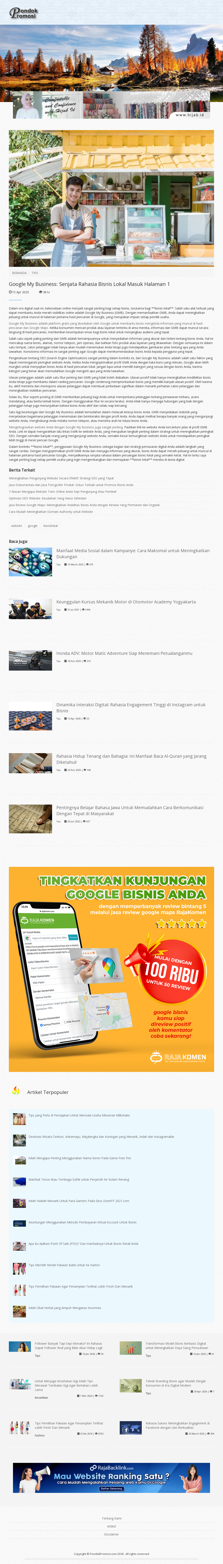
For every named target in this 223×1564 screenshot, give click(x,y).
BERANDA (19, 273)
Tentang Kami (111, 1518)
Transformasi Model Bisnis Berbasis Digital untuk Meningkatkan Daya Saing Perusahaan (177, 1345)
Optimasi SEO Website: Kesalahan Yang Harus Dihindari (47, 498)
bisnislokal (50, 526)
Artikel (111, 1526)
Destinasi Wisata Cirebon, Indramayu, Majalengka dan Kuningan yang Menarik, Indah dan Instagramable (101, 1137)
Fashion (40, 1435)
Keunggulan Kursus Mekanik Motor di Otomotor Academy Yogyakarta (126, 602)
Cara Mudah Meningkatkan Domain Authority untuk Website (51, 512)
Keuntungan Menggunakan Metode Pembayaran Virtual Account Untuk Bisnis (83, 1222)
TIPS (35, 273)
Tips (58, 564)
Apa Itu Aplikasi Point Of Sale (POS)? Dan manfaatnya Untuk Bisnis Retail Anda (83, 1244)
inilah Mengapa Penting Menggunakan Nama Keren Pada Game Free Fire (80, 1158)
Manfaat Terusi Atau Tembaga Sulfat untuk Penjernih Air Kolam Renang (79, 1179)
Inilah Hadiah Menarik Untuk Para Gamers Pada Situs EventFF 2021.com (79, 1201)
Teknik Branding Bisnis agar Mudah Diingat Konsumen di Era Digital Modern (176, 1383)
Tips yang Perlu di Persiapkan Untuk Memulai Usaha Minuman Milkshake (79, 1115)
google (33, 526)
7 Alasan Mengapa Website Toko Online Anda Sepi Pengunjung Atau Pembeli (62, 491)
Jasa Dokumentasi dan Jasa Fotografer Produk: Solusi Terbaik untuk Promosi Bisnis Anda (71, 485)
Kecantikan (41, 1397)
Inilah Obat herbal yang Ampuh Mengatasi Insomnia (65, 1308)
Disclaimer (111, 1534)
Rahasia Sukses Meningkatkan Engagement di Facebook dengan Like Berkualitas (178, 1425)
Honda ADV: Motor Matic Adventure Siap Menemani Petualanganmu (124, 653)
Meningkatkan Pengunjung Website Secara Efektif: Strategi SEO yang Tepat (61, 478)
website (16, 526)
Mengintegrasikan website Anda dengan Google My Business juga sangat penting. (66, 427)
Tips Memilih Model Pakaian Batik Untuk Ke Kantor (64, 1265)
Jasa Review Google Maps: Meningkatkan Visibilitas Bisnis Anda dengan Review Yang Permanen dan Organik (84, 505)
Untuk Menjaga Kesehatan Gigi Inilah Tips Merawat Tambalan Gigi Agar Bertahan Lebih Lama (66, 1385)
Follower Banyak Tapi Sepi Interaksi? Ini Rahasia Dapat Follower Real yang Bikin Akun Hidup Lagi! (68, 1345)
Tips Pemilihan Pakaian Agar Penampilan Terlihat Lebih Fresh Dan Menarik (81, 1286)
